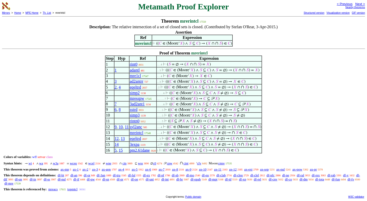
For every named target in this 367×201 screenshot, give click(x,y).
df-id (228, 179)
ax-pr (313, 169)
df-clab (221, 175)
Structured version (314, 12)
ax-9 (188, 169)
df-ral (300, 175)
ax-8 (175, 169)
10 (121, 127)
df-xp (242, 179)
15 (121, 150)
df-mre (8, 183)
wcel (91, 163)
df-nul (62, 179)
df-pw (91, 179)
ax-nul (280, 169)
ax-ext (248, 169)
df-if (76, 179)
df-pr (120, 179)
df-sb (175, 175)
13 (123, 138)
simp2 (135, 93)
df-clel (254, 175)
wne (108, 163)
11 (127, 127)
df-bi (61, 175)
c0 (154, 163)
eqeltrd (135, 87)
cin (124, 163)
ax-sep (264, 169)
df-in (33, 179)
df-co (288, 179)
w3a (56, 163)
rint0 (133, 64)
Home (17, 12)
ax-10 (203, 169)
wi (30, 163)
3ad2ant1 (137, 104)
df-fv (350, 179)
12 (117, 138)
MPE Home (31, 12)
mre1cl (135, 76)
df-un (18, 179)
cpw (169, 163)
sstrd (133, 109)
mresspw (137, 98)
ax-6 (148, 169)
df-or (87, 175)
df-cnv (273, 179)
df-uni (150, 179)
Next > (360, 4)
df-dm (303, 179)
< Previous (344, 4)
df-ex (146, 175)
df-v (346, 175)
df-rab (331, 175)
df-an (73, 175)
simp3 (135, 115)
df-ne (285, 175)
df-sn (105, 179)
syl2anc (136, 127)
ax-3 (95, 169)
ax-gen (106, 169)
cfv (199, 163)
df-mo (190, 175)
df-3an (101, 175)
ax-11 (217, 169)
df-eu (205, 175)
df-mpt (212, 179)
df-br (179, 179)
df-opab (195, 179)
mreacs (53, 189)
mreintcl (136, 133)
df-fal (131, 175)
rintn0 (134, 121)
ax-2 (85, 169)
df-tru (117, 175)
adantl (135, 70)
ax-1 (76, 169)
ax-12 (233, 169)
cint (186, 163)
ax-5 (135, 169)
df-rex (316, 175)
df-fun (336, 179)
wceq (73, 163)
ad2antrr (136, 81)
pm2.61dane (140, 150)
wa (41, 163)
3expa (134, 144)
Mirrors (6, 12)
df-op (134, 179)
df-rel (257, 179)
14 (117, 144)
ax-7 (161, 169)
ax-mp (65, 169)
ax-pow (297, 169)
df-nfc (271, 175)
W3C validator (356, 196)
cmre (221, 163)
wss (140, 163)
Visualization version (338, 12)
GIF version (358, 12)
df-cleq (238, 175)
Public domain (193, 196)
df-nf (161, 175)
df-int (165, 179)
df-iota (319, 179)
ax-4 (121, 169)
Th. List (47, 12)
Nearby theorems (355, 7)
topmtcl (72, 189)
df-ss (47, 179)
